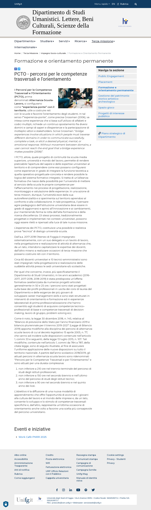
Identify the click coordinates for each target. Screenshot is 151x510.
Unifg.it (18, 4)
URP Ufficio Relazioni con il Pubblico (57, 472)
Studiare (46, 41)
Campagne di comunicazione (84, 464)
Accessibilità (21, 459)
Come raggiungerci (24, 478)
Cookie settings (115, 455)
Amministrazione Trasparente (23, 464)
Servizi (63, 41)
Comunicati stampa (87, 459)
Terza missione (102, 41)
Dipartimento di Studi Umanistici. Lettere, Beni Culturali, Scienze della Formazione (63, 22)
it (118, 4)
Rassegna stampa (86, 455)
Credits (49, 455)
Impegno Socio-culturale (53, 53)
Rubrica (124, 4)
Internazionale (24, 47)
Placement (105, 81)
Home (17, 53)
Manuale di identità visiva (86, 479)
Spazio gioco (106, 107)
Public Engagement (111, 76)
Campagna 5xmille (86, 470)
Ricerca (80, 41)
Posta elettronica (55, 459)
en (113, 4)
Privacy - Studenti (116, 459)
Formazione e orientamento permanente (116, 89)
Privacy (111, 463)
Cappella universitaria (57, 478)
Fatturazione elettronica (58, 467)
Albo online (20, 455)
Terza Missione (30, 53)
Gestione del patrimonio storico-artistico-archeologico (113, 98)
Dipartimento (24, 41)
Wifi (48, 463)
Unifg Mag (82, 474)
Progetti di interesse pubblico (111, 115)
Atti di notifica (21, 470)
